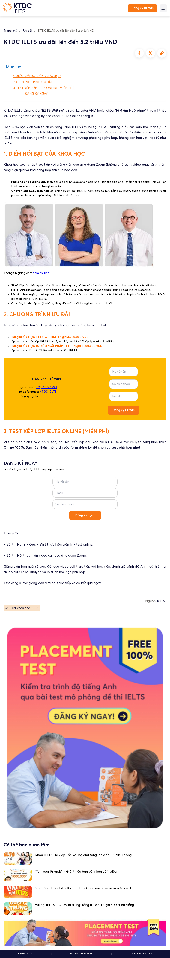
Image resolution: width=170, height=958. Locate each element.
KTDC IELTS (48, 391)
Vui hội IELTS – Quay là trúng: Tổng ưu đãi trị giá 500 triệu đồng (84, 905)
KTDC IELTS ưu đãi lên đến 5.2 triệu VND (66, 30)
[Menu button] (163, 8)
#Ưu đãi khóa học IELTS (21, 608)
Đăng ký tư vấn (142, 8)
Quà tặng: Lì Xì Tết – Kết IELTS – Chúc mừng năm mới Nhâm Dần (85, 888)
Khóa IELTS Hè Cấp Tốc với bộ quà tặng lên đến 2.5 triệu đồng (83, 855)
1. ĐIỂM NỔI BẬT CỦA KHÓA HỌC (37, 76)
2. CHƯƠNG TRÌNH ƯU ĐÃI (32, 82)
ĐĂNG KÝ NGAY (36, 93)
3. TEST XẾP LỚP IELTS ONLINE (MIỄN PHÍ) (43, 87)
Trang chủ (10, 30)
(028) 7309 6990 (46, 387)
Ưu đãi (27, 30)
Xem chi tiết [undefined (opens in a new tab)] (41, 273)
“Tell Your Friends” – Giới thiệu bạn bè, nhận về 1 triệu (76, 871)
